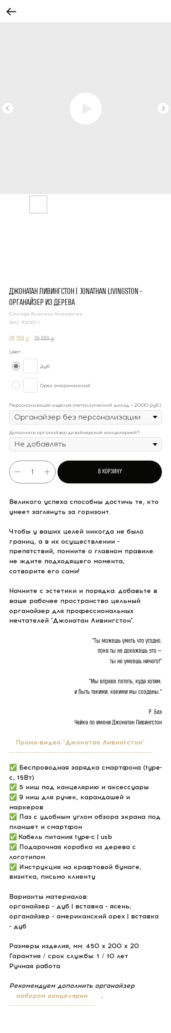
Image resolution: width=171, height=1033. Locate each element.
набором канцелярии (52, 996)
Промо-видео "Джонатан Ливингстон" (80, 742)
